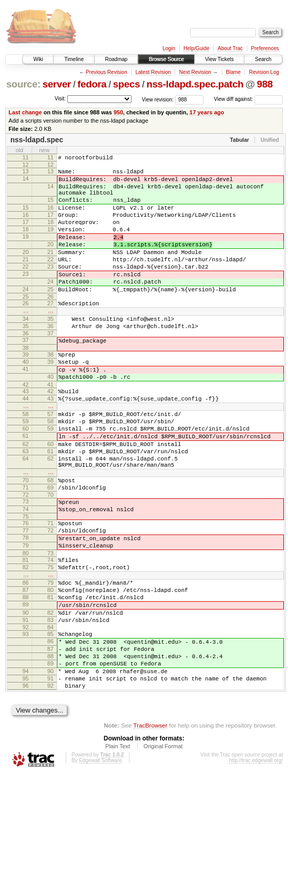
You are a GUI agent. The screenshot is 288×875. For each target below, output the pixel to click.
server (56, 84)
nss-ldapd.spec (36, 140)
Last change (25, 112)
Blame (233, 72)
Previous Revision (106, 72)
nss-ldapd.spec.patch (195, 84)
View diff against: (248, 99)
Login (169, 48)
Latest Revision (152, 72)
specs (126, 84)
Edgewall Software (100, 861)
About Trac (230, 48)
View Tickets (219, 59)
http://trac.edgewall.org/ (256, 861)
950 (118, 112)
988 (265, 84)
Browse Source (166, 59)
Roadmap (116, 59)
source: (23, 84)
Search (263, 59)
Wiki (38, 59)
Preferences (265, 48)
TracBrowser (150, 826)
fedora (91, 84)
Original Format (163, 847)
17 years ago (207, 112)
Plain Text (117, 847)
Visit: (60, 98)
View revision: (158, 99)
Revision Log (264, 72)
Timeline (73, 59)
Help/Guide (196, 48)
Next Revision (195, 72)
